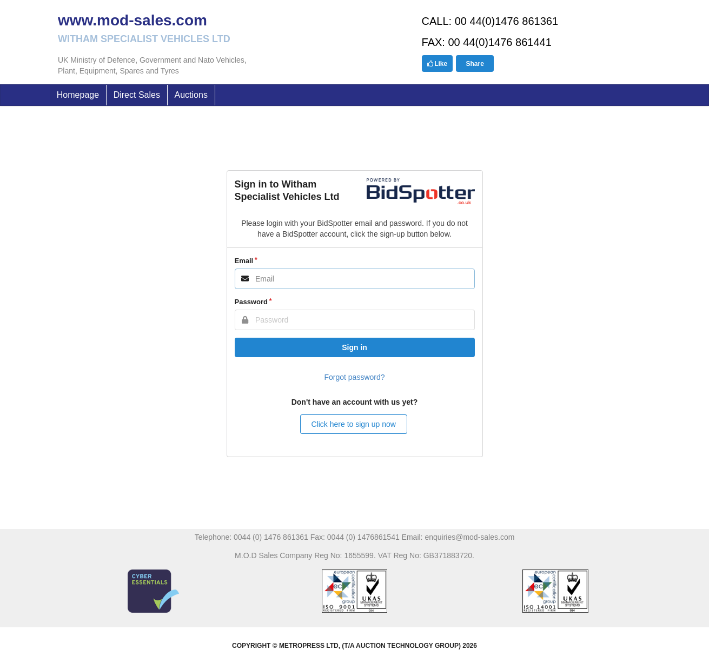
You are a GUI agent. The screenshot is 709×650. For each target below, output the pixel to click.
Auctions (191, 94)
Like (437, 64)
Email (244, 261)
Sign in (354, 347)
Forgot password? (354, 377)
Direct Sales (137, 94)
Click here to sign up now (354, 424)
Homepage (78, 94)
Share (474, 64)
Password (251, 302)
